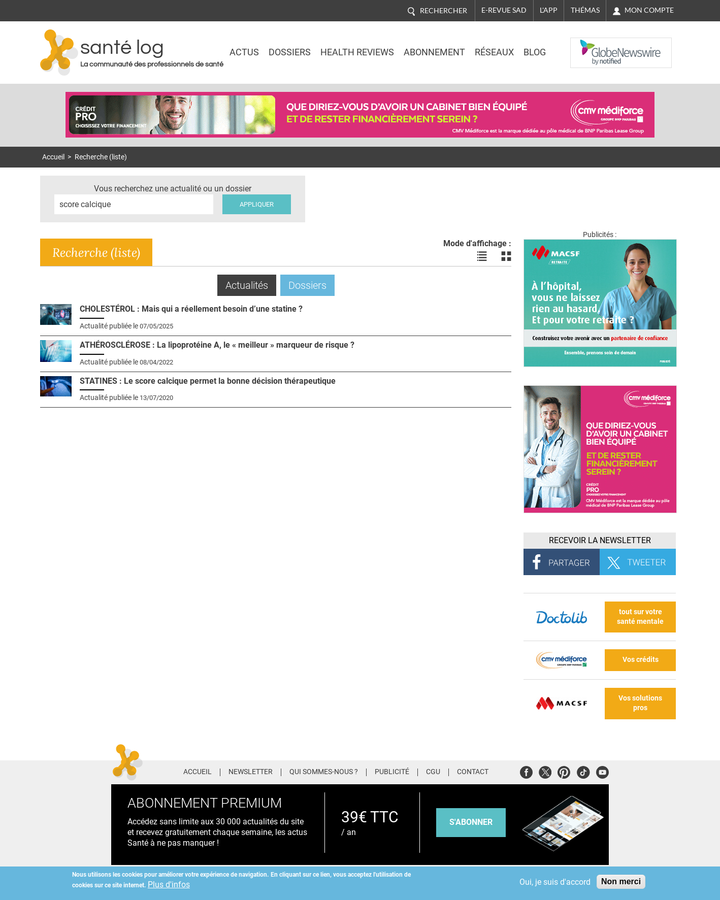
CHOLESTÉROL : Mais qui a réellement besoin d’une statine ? (191, 309)
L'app (549, 10)
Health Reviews (357, 52)
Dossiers (290, 52)
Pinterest (564, 771)
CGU (433, 772)
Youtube (602, 771)
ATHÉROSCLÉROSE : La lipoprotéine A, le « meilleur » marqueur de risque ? (217, 345)
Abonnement (434, 52)
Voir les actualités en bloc (506, 256)
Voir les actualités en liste (482, 256)
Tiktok (583, 771)
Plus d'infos (169, 884)
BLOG (534, 52)
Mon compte (649, 10)
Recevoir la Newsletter (600, 540)
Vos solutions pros (640, 703)
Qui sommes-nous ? (323, 772)
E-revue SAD (504, 10)
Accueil (53, 157)
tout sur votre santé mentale (640, 617)
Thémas (585, 10)
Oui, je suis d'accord (555, 882)
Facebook (526, 771)
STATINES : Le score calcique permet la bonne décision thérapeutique (208, 381)
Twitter (545, 771)
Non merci (621, 881)
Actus (244, 52)
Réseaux (494, 52)
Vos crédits (641, 659)
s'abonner (471, 822)
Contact (472, 772)
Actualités (250, 285)
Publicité (392, 772)
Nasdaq (590, 45)
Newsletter (250, 772)
